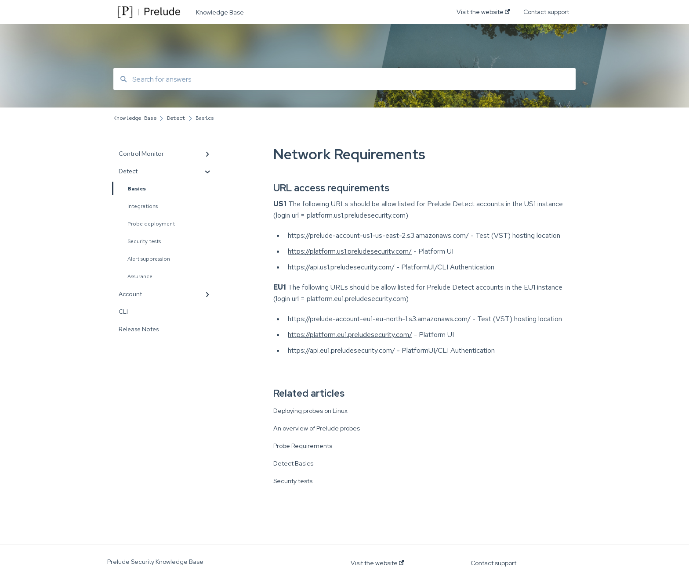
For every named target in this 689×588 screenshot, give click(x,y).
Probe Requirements (302, 446)
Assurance (139, 276)
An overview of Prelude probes (316, 428)
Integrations (142, 206)
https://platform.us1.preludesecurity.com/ (350, 251)
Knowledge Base (220, 12)
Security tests (144, 241)
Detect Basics (293, 463)
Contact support (493, 562)
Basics (129, 188)
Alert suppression (148, 258)
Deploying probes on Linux (310, 411)
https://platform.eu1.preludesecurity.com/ (350, 334)
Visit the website (377, 562)
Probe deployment (151, 223)
